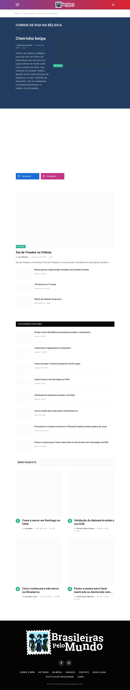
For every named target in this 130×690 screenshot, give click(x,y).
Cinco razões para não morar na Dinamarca (56, 411)
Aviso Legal (99, 672)
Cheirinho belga (31, 38)
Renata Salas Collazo (86, 528)
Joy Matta (29, 528)
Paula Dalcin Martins (85, 597)
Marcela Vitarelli (25, 45)
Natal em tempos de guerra (48, 299)
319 (76, 599)
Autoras (43, 672)
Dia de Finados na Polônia (33, 252)
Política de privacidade (60, 677)
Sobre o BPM (27, 672)
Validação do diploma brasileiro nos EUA (54, 395)
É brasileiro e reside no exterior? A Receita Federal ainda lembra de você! (70, 426)
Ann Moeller (23, 257)
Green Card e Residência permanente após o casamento (62, 332)
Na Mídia (57, 672)
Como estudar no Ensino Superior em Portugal (57, 364)
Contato (84, 672)
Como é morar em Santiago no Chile (52, 379)
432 (52, 528)
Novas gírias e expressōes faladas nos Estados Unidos (61, 270)
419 (76, 531)
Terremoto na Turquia (45, 284)
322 (57, 597)
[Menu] (17, 4)
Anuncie (70, 672)
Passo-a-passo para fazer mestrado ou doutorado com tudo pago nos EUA (71, 442)
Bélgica (58, 66)
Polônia (21, 246)
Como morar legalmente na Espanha (52, 348)
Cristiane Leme (31, 597)
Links (81, 677)
